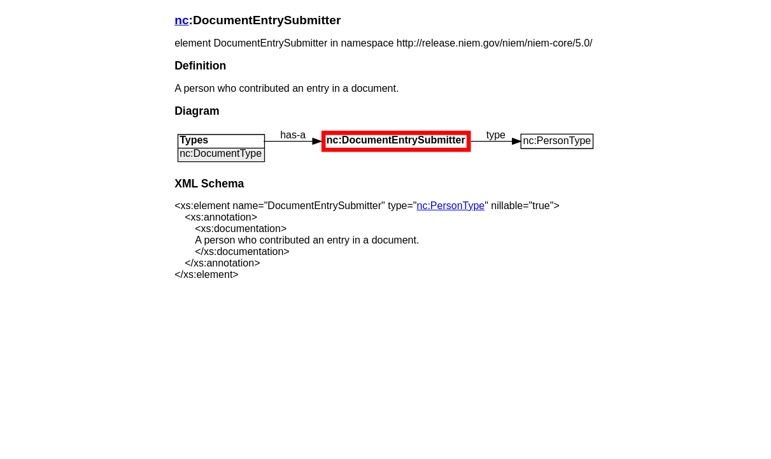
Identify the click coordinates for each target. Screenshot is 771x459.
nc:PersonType (450, 205)
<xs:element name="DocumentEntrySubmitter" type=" (305, 205)
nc (181, 20)
